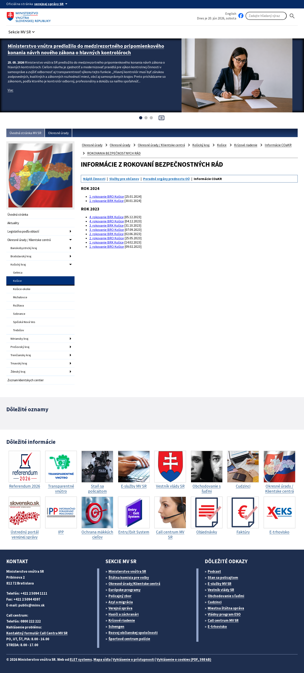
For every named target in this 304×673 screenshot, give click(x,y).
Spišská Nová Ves (24, 322)
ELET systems (81, 659)
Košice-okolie (21, 289)
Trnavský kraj (19, 363)
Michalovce (20, 297)
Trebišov (18, 330)
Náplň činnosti (94, 179)
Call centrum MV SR (223, 620)
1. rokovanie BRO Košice (106, 196)
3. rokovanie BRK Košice (106, 225)
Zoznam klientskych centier (25, 380)
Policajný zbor (120, 596)
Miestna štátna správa (226, 608)
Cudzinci (215, 602)
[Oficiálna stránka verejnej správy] (51, 3)
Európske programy (125, 589)
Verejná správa (120, 608)
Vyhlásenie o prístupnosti (134, 659)
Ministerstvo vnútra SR (127, 571)
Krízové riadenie (245, 145)
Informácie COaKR (278, 145)
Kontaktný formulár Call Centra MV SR (37, 633)
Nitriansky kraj (19, 339)
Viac (10, 90)
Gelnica (17, 272)
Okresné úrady (58, 133)
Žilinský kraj (18, 371)
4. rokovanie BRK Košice (106, 217)
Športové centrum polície (129, 638)
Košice (17, 281)
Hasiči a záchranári (124, 614)
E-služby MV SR (219, 583)
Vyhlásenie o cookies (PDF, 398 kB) (184, 659)
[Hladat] (292, 16)
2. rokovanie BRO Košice (106, 238)
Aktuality (13, 223)
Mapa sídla (102, 659)
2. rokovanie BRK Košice (106, 234)
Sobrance (19, 314)
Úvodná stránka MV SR (25, 133)
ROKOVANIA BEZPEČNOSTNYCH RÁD (114, 153)
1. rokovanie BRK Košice (106, 201)
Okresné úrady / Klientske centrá (29, 240)
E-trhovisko (217, 626)
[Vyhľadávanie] (266, 16)
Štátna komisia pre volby (129, 577)
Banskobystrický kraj (24, 248)
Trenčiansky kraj (21, 355)
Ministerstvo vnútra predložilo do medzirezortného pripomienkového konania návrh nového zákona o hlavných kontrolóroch (86, 49)
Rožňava (18, 305)
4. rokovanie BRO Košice (106, 221)
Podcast (214, 571)
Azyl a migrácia (121, 602)
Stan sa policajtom (223, 577)
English (230, 13)
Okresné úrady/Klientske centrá (134, 583)
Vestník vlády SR (221, 589)
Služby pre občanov (124, 179)
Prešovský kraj (20, 347)
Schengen (116, 626)
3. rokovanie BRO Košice (106, 230)
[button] (22, 30)
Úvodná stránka (17, 215)
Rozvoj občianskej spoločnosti (133, 632)
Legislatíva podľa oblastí (23, 231)
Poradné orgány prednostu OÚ (166, 179)
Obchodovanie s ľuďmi (226, 596)
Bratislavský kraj (21, 256)
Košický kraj (18, 264)
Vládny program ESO (224, 614)
